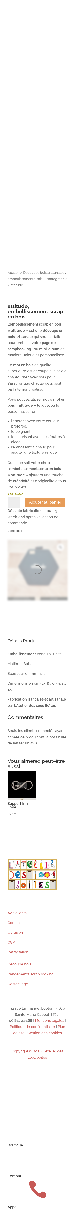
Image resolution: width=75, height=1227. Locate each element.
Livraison (15, 932)
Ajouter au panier (45, 502)
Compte (14, 1176)
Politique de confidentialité (32, 1027)
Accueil (13, 273)
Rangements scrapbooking (31, 974)
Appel (13, 1207)
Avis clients (17, 913)
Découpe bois (19, 964)
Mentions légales (49, 1020)
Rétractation (18, 952)
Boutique (15, 1145)
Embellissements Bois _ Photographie (37, 279)
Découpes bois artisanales (43, 273)
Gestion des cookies (44, 1033)
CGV (11, 942)
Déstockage (18, 984)
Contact (14, 923)
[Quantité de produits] (14, 502)
